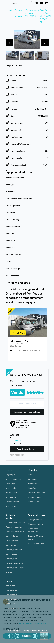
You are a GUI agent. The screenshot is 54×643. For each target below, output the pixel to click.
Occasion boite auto (15, 531)
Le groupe (10, 474)
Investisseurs (12, 492)
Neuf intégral (11, 554)
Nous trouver (12, 506)
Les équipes (11, 483)
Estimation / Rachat (37, 492)
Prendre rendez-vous (27, 449)
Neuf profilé (11, 545)
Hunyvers (10, 470)
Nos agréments (35, 519)
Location (32, 488)
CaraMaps (10, 603)
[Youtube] (26, 636)
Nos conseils (11, 594)
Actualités (10, 585)
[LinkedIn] (34, 636)
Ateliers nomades (36, 543)
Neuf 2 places (12, 536)
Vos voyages (11, 599)
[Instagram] (18, 636)
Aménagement (34, 497)
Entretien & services (37, 515)
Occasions (33, 479)
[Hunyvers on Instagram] (36, 3)
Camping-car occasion (15, 522)
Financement (34, 501)
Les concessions (13, 501)
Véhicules (32, 470)
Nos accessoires (35, 524)
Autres (9, 572)
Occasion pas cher (14, 527)
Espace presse (12, 608)
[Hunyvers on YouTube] (41, 3)
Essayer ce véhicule (27, 403)
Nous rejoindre (12, 488)
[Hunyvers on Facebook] (31, 3)
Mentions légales (14, 630)
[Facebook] (10, 636)
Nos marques (11, 497)
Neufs (31, 474)
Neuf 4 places (12, 540)
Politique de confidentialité (35, 630)
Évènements (11, 590)
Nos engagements (14, 479)
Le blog (9, 581)
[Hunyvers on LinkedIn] (47, 3)
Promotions (33, 483)
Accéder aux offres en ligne (27, 412)
